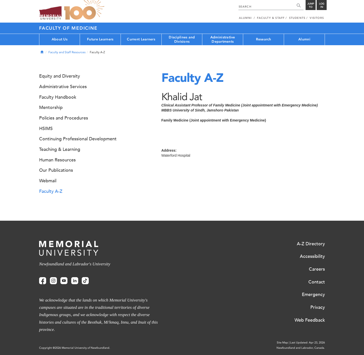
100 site (84, 10)
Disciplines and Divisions (182, 39)
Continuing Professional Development (78, 139)
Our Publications (56, 170)
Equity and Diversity (59, 76)
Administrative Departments (222, 39)
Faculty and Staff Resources (66, 52)
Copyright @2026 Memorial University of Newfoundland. (74, 347)
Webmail (47, 181)
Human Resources (57, 160)
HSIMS (46, 128)
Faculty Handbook (57, 97)
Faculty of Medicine (68, 28)
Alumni (304, 39)
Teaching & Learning (59, 149)
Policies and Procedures (63, 118)
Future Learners (100, 39)
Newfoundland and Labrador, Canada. (301, 347)
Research (263, 39)
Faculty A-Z (50, 191)
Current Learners (141, 39)
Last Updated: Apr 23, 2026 (307, 342)
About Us (59, 39)
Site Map (282, 342)
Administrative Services (63, 86)
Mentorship (51, 107)
